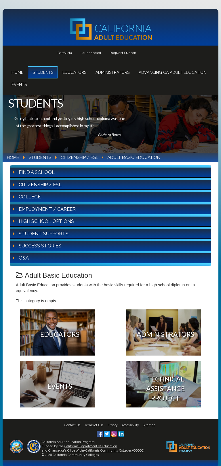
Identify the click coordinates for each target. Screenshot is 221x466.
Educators (74, 72)
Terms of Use (94, 425)
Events (19, 84)
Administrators (112, 72)
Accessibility (130, 425)
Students (43, 72)
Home (17, 72)
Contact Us (72, 425)
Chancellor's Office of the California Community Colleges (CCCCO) (96, 450)
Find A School (37, 172)
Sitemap (149, 425)
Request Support (123, 53)
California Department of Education (90, 446)
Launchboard (91, 53)
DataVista (65, 53)
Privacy (113, 425)
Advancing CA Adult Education (172, 72)
